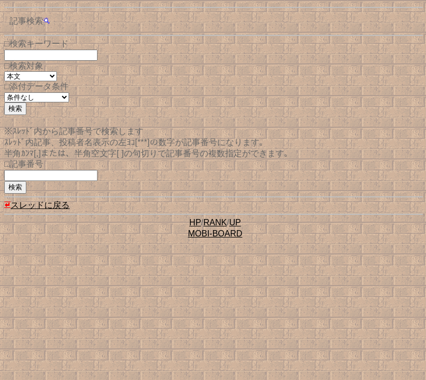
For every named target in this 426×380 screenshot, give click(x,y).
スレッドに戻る (37, 205)
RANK (215, 222)
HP (195, 222)
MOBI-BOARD (215, 233)
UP (235, 222)
